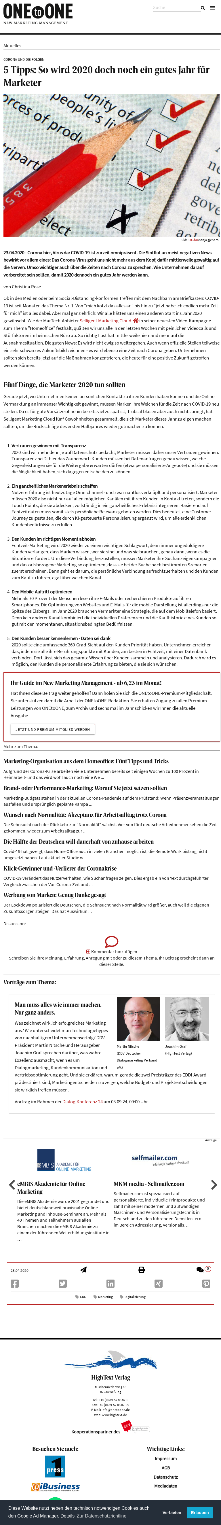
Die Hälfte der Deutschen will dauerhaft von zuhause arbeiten (78, 842)
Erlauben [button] (200, 1512)
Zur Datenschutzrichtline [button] (102, 1515)
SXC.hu (193, 240)
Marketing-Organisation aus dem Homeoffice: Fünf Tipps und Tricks (86, 762)
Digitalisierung (135, 1297)
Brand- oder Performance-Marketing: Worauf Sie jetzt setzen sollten (85, 789)
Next (213, 1185)
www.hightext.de (114, 1415)
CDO (83, 1297)
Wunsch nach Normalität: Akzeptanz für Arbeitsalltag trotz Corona (85, 815)
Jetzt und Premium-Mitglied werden (53, 729)
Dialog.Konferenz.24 (82, 1101)
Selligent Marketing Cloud (105, 320)
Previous (11, 1185)
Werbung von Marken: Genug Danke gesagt (54, 895)
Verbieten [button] (172, 1512)
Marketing (105, 1297)
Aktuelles (12, 45)
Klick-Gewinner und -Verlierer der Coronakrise (60, 869)
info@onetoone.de (116, 1409)
